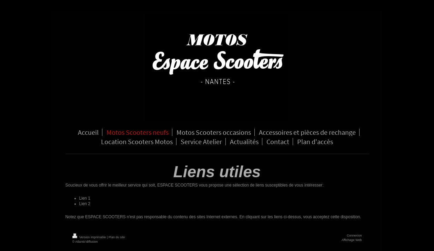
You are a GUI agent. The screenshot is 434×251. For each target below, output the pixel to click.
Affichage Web (352, 240)
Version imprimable (89, 237)
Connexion (354, 235)
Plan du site (117, 237)
